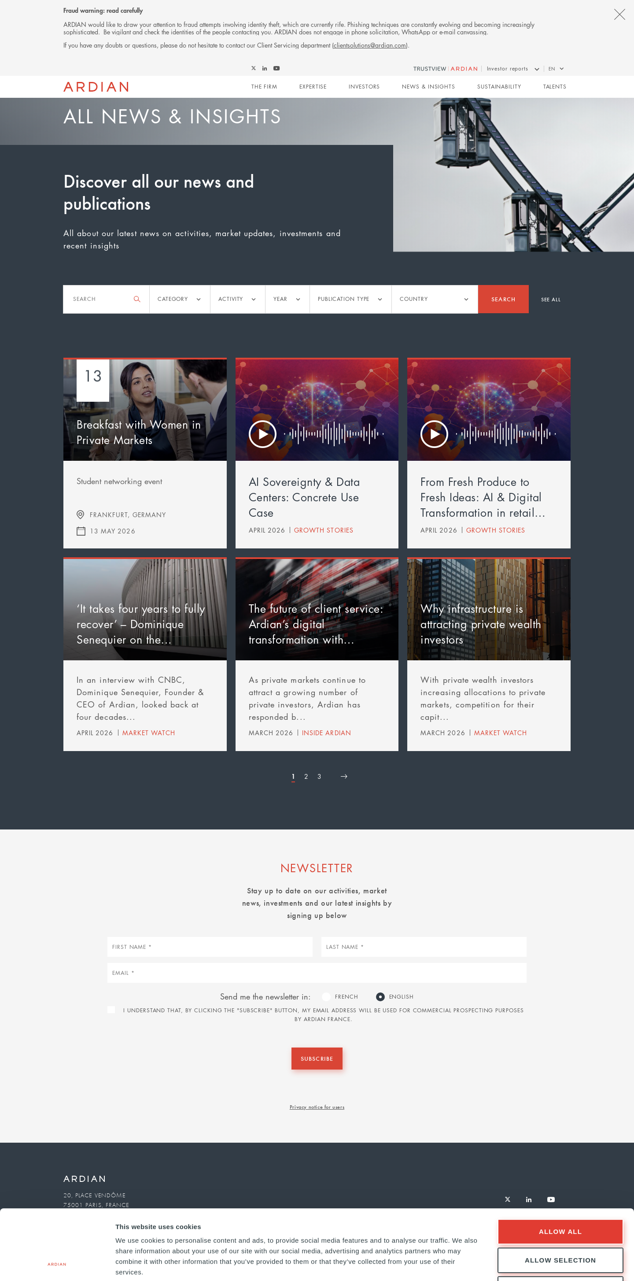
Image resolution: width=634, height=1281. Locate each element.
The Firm (264, 86)
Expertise (313, 86)
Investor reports (507, 68)
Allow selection (560, 1194)
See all (551, 299)
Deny (560, 1223)
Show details (462, 1263)
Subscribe (317, 1058)
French (346, 996)
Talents (555, 86)
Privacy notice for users (317, 1106)
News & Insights (428, 86)
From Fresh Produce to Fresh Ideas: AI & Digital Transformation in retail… (483, 497)
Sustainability (499, 86)
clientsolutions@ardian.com (370, 45)
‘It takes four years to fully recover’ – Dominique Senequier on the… (141, 624)
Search (503, 299)
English (401, 996)
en (552, 68)
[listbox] (179, 299)
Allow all (560, 1166)
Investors (364, 86)
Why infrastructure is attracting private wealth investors (481, 624)
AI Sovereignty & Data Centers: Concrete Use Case (304, 497)
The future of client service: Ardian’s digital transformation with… (316, 624)
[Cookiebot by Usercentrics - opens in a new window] (57, 1263)
